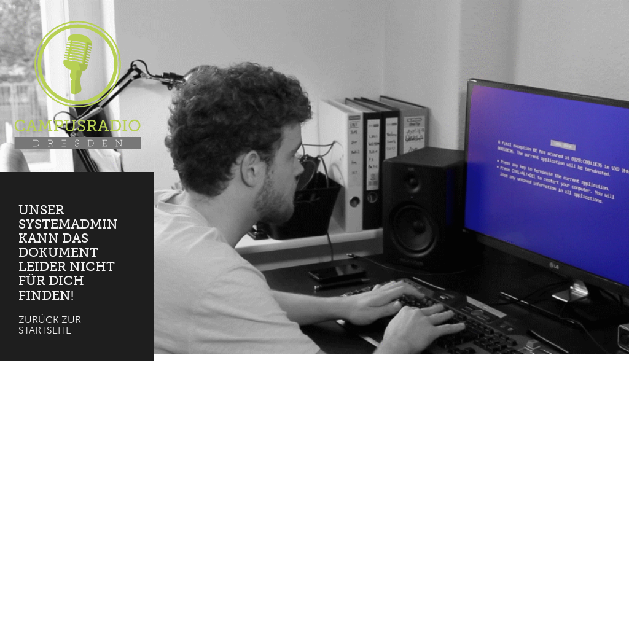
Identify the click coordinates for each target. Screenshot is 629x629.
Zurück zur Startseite (49, 325)
